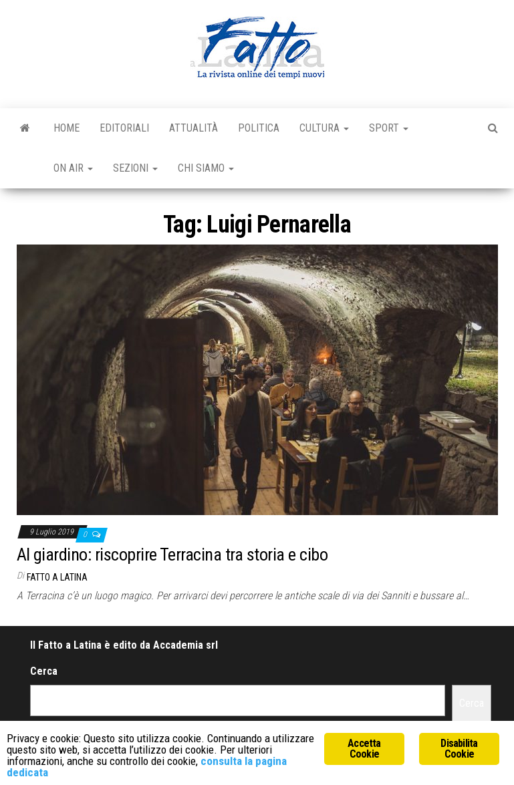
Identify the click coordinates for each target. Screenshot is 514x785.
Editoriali (124, 128)
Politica (258, 128)
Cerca (43, 671)
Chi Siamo (206, 168)
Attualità (193, 128)
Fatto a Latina (57, 577)
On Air (73, 168)
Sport (388, 128)
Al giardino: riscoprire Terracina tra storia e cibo (172, 554)
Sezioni (135, 168)
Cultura (324, 128)
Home (66, 128)
